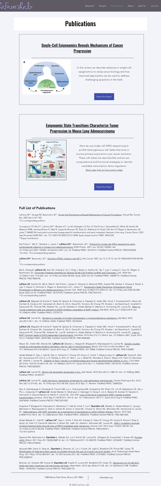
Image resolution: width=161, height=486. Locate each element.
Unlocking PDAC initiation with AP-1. (64, 258)
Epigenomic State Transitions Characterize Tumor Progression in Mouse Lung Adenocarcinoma (82, 128)
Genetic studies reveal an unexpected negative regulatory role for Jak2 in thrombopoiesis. (79, 345)
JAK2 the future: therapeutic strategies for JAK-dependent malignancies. (78, 380)
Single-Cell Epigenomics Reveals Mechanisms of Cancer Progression (82, 48)
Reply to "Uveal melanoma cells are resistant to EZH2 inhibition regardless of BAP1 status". (79, 308)
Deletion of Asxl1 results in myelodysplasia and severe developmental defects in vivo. (86, 360)
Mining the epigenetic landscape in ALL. (62, 372)
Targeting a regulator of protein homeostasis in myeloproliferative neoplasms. (80, 318)
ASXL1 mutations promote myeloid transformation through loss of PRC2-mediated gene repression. (79, 424)
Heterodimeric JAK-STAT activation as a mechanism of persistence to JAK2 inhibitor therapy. (68, 411)
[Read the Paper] (104, 96)
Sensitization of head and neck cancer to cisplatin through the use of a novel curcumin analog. (65, 451)
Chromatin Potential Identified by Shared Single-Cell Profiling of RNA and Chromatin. (76, 272)
